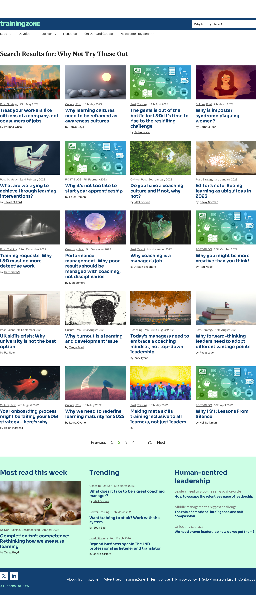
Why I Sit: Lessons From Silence (222, 414)
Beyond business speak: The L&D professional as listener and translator (125, 546)
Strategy (12, 104)
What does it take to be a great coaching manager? (127, 493)
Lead (6, 34)
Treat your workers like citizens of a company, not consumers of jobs (29, 116)
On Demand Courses (99, 33)
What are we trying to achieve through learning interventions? (28, 191)
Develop (27, 34)
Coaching (71, 249)
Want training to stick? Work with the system (124, 520)
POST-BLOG (73, 179)
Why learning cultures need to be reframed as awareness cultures (91, 116)
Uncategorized (30, 529)
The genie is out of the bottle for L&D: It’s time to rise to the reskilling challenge (159, 118)
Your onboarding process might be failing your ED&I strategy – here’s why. (29, 417)
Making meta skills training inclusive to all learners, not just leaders (158, 417)
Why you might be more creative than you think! (223, 258)
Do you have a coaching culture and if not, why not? (156, 191)
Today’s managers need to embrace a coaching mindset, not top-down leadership (159, 344)
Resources (70, 33)
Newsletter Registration (137, 33)
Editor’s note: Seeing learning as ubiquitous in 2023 (223, 191)
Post (3, 104)
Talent (141, 249)
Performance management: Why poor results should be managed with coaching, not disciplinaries (93, 266)
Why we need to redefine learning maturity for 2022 (95, 414)
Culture (69, 104)
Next (161, 442)
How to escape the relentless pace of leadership (214, 496)
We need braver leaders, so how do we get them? (214, 532)
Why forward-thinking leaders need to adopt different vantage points (223, 341)
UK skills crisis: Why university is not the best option (28, 341)
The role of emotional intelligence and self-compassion (210, 514)
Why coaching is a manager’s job (150, 258)
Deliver (49, 34)
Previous (98, 442)
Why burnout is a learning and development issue (94, 338)
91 (149, 442)
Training (142, 104)
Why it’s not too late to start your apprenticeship (94, 188)
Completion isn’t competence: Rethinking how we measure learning (34, 541)
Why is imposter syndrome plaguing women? (217, 116)
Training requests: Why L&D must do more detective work (26, 261)
